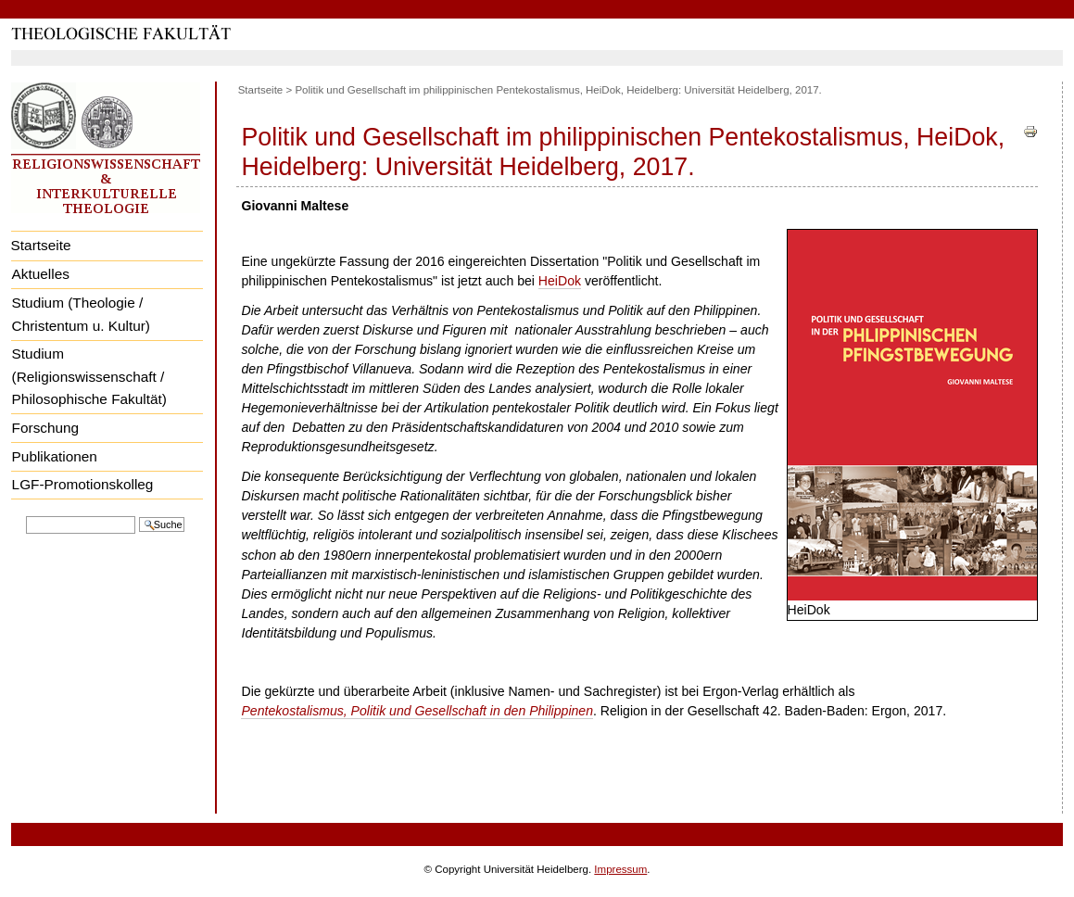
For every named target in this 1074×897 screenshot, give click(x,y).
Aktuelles (40, 274)
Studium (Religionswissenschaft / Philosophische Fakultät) (89, 376)
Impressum (620, 869)
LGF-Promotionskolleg (83, 484)
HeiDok (559, 280)
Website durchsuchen (25, 514)
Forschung (46, 428)
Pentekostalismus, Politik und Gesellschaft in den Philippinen (417, 710)
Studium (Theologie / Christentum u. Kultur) (81, 314)
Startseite (41, 245)
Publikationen (54, 456)
